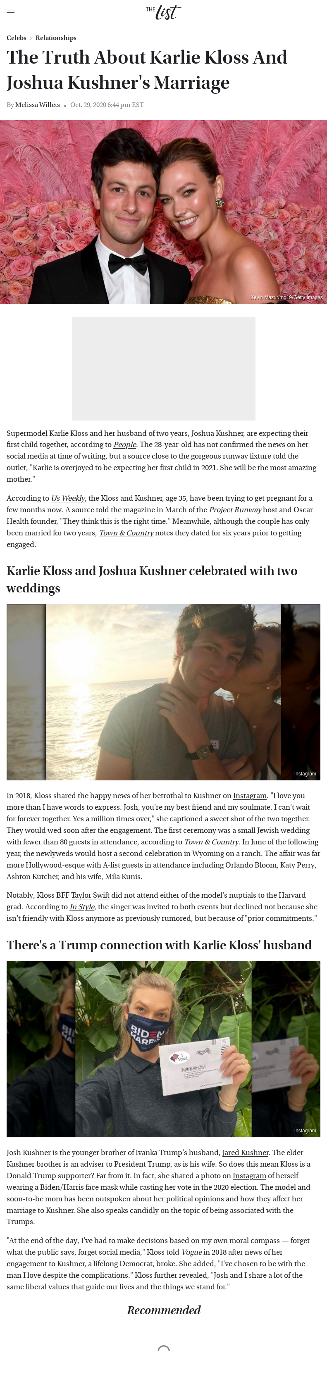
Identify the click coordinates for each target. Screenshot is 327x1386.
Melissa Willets (37, 105)
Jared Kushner (245, 1152)
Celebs (16, 38)
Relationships (56, 38)
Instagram (305, 773)
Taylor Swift (90, 895)
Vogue (191, 1252)
